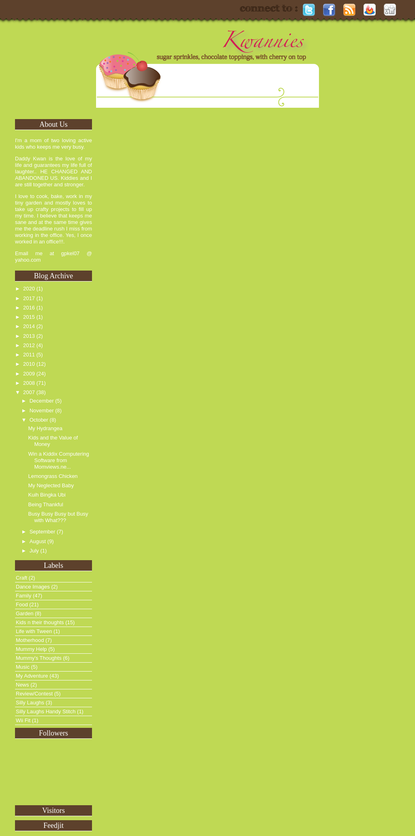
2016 (29, 308)
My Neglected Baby (51, 485)
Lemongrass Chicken (52, 476)
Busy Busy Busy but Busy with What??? (58, 517)
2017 (29, 298)
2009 (29, 374)
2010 (29, 364)
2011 (29, 355)
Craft (21, 578)
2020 (29, 289)
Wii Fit (23, 720)
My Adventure (32, 676)
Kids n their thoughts (40, 622)
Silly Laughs (30, 703)
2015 (29, 317)
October (39, 420)
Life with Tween (34, 631)
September (43, 532)
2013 (29, 336)
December (42, 401)
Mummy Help (31, 649)
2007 (29, 392)
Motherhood (30, 640)
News (22, 685)
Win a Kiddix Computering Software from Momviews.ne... (58, 460)
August (38, 541)
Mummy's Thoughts (39, 658)
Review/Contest (34, 694)
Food (22, 604)
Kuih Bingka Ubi (47, 495)
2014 (29, 326)
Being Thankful (45, 504)
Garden (24, 613)
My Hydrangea (45, 428)
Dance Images (33, 587)
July (34, 551)
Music (23, 667)
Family (23, 596)
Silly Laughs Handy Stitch (45, 711)
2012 (29, 345)
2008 (29, 383)
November (42, 410)
